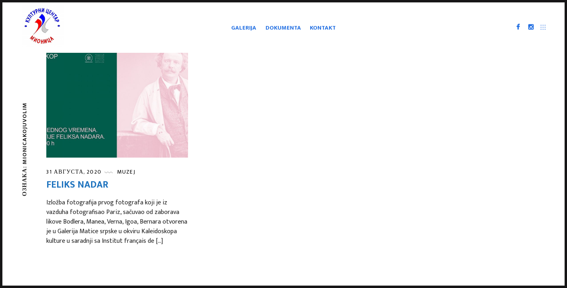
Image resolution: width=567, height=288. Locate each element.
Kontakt (323, 28)
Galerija (243, 28)
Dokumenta (283, 28)
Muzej (126, 171)
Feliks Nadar (77, 185)
